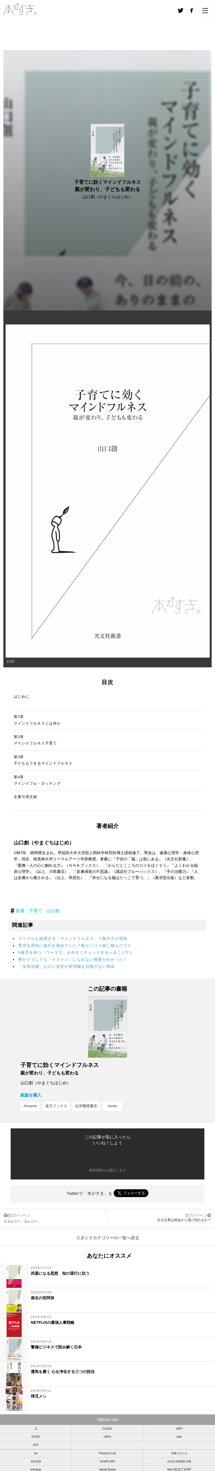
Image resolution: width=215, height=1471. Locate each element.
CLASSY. (107, 1428)
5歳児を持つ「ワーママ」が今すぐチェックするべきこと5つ (75, 952)
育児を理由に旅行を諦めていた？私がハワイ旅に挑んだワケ (75, 945)
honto (112, 1106)
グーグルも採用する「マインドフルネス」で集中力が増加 (72, 938)
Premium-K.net (107, 1453)
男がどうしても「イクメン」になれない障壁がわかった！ (72, 959)
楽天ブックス (56, 1106)
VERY (179, 1428)
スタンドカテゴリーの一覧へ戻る (107, 1237)
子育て (35, 910)
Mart (179, 1436)
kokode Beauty (107, 1469)
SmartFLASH (107, 1461)
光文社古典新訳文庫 (179, 1461)
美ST (36, 1444)
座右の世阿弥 (42, 1298)
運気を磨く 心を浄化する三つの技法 (63, 1371)
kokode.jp (35, 1469)
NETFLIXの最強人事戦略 (52, 1322)
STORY (35, 1436)
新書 (20, 910)
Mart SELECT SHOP (179, 1469)
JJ (35, 1428)
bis (35, 1453)
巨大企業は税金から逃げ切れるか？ (184, 1220)
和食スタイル (179, 1453)
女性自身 (36, 1461)
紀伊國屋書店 (86, 1106)
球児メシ (38, 1396)
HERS (107, 1436)
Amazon (30, 1106)
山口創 (53, 910)
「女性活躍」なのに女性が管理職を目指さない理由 (66, 966)
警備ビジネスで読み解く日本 (56, 1347)
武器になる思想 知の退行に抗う (60, 1273)
